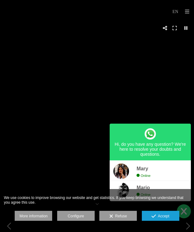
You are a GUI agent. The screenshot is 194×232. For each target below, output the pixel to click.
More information (33, 216)
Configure (76, 216)
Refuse (118, 216)
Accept (160, 216)
